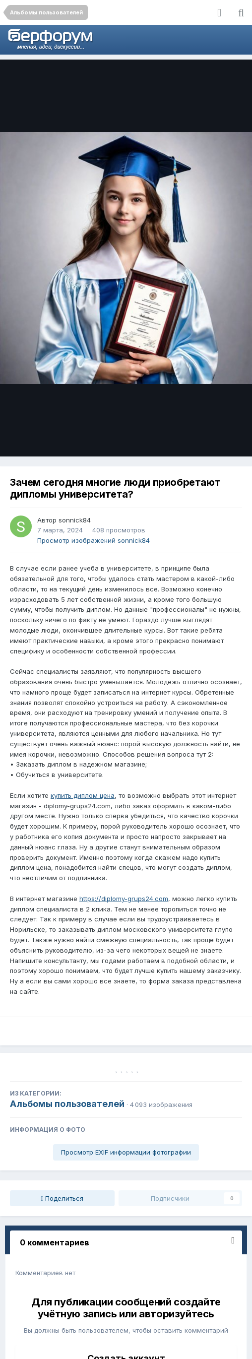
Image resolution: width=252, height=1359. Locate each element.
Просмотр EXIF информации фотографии (126, 1152)
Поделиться (62, 1198)
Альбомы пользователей (67, 1104)
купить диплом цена (83, 795)
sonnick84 (75, 520)
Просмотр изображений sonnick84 (93, 540)
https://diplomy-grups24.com (123, 899)
